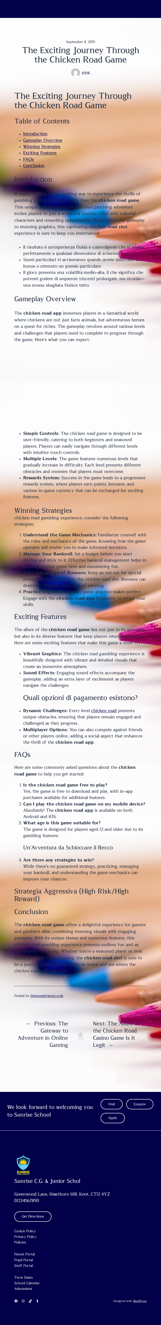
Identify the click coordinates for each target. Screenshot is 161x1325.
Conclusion (34, 165)
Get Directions (33, 1216)
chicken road (104, 711)
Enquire (140, 1104)
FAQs (28, 159)
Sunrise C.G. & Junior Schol (47, 1181)
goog (86, 72)
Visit (111, 1104)
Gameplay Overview (42, 140)
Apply (112, 1118)
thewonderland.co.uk (47, 996)
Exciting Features (40, 153)
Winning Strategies (41, 146)
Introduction (35, 134)
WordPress (140, 1301)
